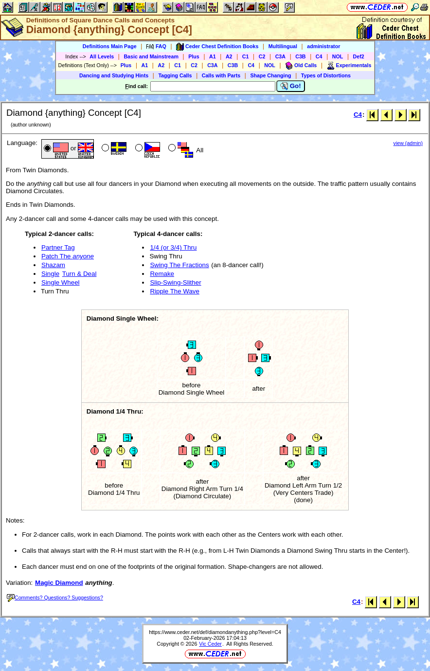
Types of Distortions (326, 75)
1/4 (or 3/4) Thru (173, 247)
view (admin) (408, 143)
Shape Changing (270, 75)
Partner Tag (58, 247)
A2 (229, 56)
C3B (300, 56)
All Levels (102, 56)
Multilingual (283, 46)
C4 (319, 56)
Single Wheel (60, 282)
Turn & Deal (79, 273)
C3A (280, 56)
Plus (193, 56)
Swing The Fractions (179, 265)
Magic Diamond (59, 582)
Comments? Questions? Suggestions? (55, 597)
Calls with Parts (221, 75)
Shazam (53, 265)
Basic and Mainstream (151, 56)
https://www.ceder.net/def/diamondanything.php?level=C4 (215, 632)
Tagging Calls (175, 75)
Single (50, 273)
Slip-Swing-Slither (175, 282)
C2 (262, 56)
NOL (337, 56)
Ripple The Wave (174, 291)
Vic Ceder (210, 644)
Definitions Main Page (110, 46)
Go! (290, 86)
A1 (212, 56)
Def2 (358, 56)
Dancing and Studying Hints (113, 75)
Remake (162, 273)
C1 (245, 56)
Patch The (67, 256)
